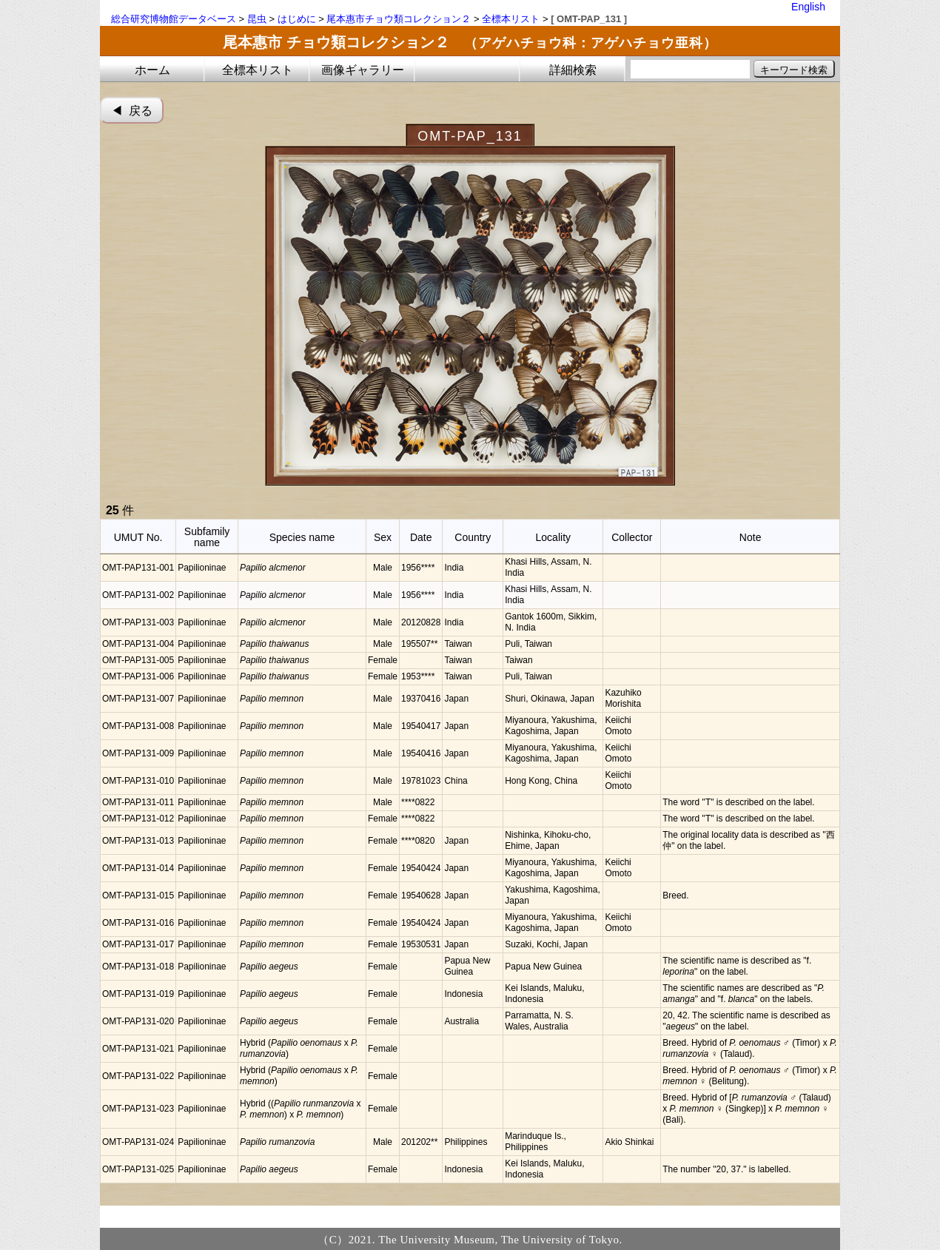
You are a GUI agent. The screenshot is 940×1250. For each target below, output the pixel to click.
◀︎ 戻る (132, 110)
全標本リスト (511, 18)
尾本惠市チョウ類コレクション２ (398, 18)
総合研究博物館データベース (173, 18)
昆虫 (256, 18)
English (808, 7)
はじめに (297, 18)
